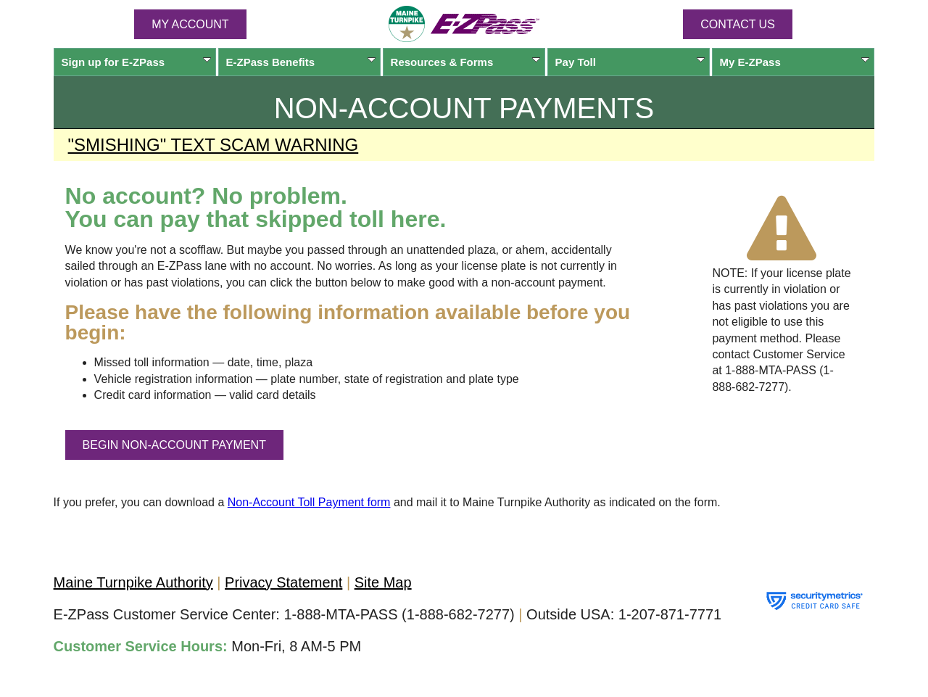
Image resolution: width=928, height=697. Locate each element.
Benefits (301, 62)
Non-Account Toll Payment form (309, 502)
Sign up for (137, 62)
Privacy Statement (283, 582)
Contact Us (737, 24)
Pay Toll (630, 62)
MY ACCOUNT (190, 24)
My (795, 62)
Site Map (383, 582)
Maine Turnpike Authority (133, 582)
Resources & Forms (466, 62)
